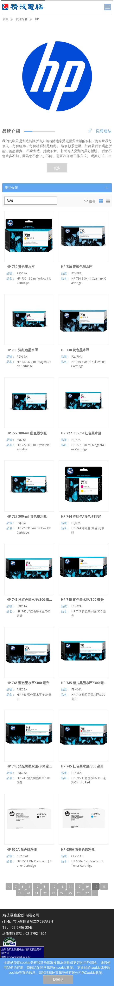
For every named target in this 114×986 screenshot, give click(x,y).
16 (87, 886)
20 (28, 893)
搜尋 (90, 201)
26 (78, 893)
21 (36, 893)
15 (79, 886)
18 (104, 886)
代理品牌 (21, 19)
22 (45, 893)
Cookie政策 (93, 972)
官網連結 (100, 130)
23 (53, 893)
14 (70, 886)
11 (45, 886)
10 (36, 886)
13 (62, 886)
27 (87, 893)
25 (70, 893)
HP (37, 19)
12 (53, 886)
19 (19, 893)
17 (95, 886)
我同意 (58, 979)
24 (61, 893)
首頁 (5, 19)
